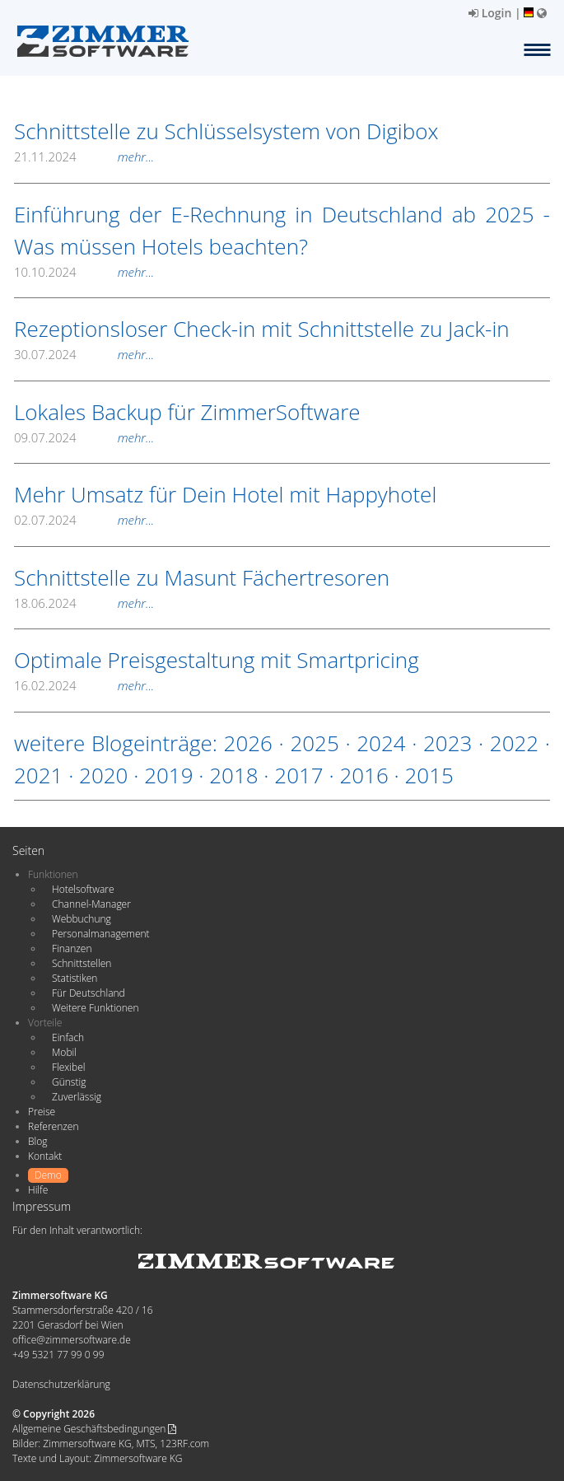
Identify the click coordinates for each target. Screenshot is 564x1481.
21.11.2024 (84, 156)
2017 (298, 775)
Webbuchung (81, 919)
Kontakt (45, 1156)
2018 (233, 775)
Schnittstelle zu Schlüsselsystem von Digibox (226, 131)
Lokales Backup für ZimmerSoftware (187, 412)
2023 (447, 743)
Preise (41, 1112)
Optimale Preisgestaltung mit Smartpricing (216, 660)
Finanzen (71, 948)
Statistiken (74, 978)
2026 (248, 743)
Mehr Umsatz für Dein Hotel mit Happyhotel (225, 494)
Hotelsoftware (83, 889)
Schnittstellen (81, 963)
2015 (428, 775)
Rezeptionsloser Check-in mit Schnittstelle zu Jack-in (262, 328)
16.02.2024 (84, 685)
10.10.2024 (84, 272)
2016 (363, 775)
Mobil (64, 1052)
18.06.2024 (84, 603)
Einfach (68, 1037)
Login (489, 13)
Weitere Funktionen (95, 1008)
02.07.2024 (84, 520)
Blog (38, 1141)
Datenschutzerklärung (61, 1384)
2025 (314, 743)
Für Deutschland (88, 993)
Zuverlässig (76, 1097)
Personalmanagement (101, 934)
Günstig (69, 1082)
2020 (103, 775)
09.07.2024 (84, 437)
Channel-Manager (91, 904)
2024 (381, 743)
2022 (514, 743)
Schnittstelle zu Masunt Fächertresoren (201, 577)
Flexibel (68, 1067)
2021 (38, 775)
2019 (168, 775)
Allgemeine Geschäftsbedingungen (94, 1429)
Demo (48, 1175)
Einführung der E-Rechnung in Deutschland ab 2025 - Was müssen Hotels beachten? (282, 230)
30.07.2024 (84, 354)
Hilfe (38, 1190)
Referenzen (53, 1126)
